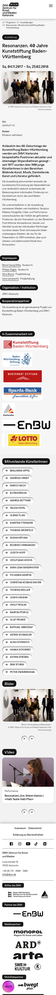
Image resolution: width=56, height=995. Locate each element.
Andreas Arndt (19, 478)
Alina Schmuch (19, 642)
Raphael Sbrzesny (21, 627)
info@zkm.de (9, 874)
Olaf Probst (18, 619)
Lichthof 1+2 (8, 125)
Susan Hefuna (19, 537)
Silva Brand (8, 274)
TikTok (36, 844)
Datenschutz (35, 828)
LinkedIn (45, 844)
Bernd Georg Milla (11, 265)
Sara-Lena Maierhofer (24, 567)
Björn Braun (18, 492)
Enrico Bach (18, 485)
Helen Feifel (18, 508)
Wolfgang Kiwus (21, 560)
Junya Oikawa (19, 597)
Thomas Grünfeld (21, 530)
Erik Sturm (17, 664)
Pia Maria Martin (20, 575)
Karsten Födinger (21, 522)
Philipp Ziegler (9, 269)
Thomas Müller (20, 589)
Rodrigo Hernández (23, 545)
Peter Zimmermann (22, 672)
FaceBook (11, 844)
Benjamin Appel (20, 470)
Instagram (20, 844)
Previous (24, 739)
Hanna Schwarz (20, 649)
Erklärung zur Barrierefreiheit (28, 834)
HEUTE (8, 986)
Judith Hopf (18, 552)
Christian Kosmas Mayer (25, 582)
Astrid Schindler (21, 634)
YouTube (28, 844)
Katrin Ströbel (19, 657)
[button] (28, 87)
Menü (51, 5)
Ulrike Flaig (17, 515)
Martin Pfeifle (19, 612)
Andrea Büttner (20, 500)
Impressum (20, 828)
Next (32, 739)
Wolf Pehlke (18, 604)
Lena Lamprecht (10, 278)
